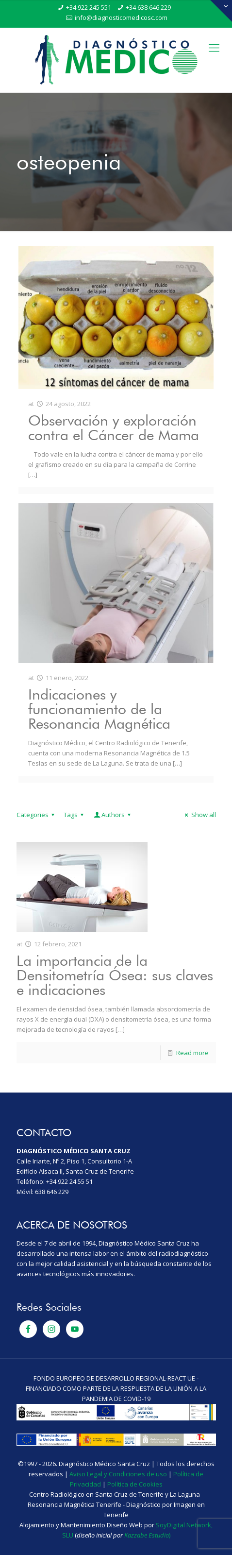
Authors (113, 814)
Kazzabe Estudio (146, 1535)
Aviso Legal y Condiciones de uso (118, 1474)
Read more (192, 1052)
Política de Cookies (135, 1484)
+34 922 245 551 (88, 7)
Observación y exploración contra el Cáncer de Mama (113, 427)
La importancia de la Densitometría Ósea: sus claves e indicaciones (115, 975)
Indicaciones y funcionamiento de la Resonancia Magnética (99, 708)
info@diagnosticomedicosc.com (121, 17)
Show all (198, 814)
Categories (37, 814)
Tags (75, 814)
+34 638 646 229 (148, 7)
